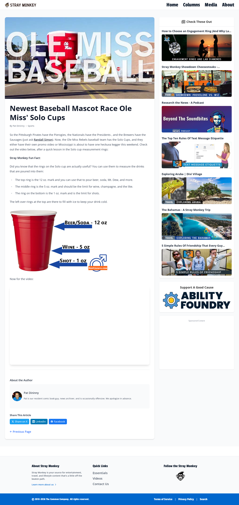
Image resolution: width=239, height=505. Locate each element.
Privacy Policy (186, 499)
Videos (97, 478)
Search (203, 499)
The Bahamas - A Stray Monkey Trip (186, 210)
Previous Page (20, 431)
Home (172, 5)
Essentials (100, 473)
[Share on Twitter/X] (19, 421)
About (228, 5)
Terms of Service (163, 499)
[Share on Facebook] (58, 421)
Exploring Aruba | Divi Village (182, 174)
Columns (191, 5)
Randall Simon (43, 139)
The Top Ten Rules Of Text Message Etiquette (193, 138)
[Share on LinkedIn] (39, 421)
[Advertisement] (196, 344)
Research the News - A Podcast (183, 102)
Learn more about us (44, 484)
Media (211, 5)
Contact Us (101, 484)
